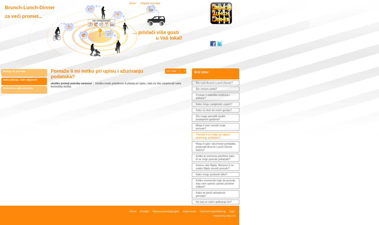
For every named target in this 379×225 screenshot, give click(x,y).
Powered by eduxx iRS (225, 216)
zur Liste (171, 71)
